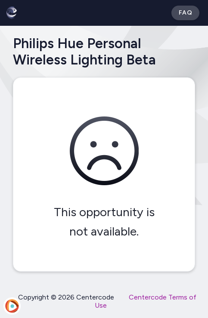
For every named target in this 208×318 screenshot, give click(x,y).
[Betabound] (11, 13)
